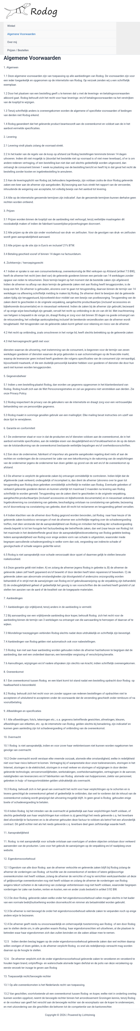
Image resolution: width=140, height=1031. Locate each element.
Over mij (12, 42)
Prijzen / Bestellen (18, 50)
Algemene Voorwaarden (21, 34)
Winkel (11, 26)
